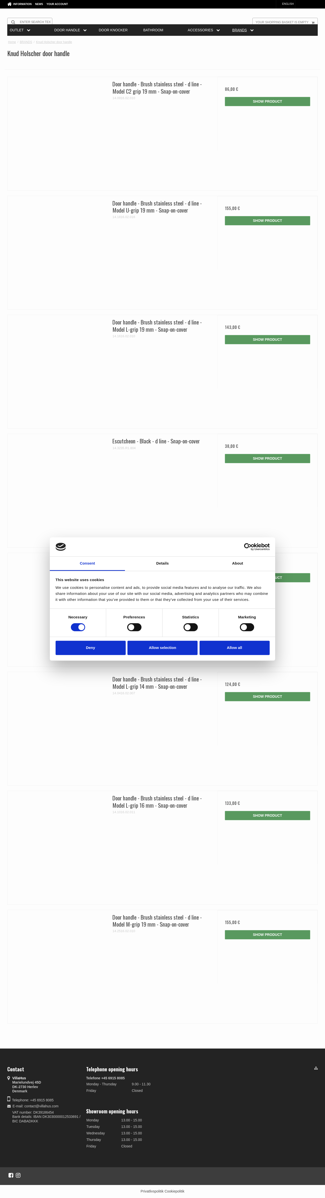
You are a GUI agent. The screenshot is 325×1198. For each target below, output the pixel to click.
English (285, 3)
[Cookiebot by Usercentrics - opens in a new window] (248, 547)
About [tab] (237, 563)
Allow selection (162, 647)
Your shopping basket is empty (286, 22)
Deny (90, 647)
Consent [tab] (87, 563)
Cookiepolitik (174, 1191)
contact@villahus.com (41, 1106)
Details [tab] (162, 563)
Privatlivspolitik (152, 1191)
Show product (267, 101)
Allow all (234, 647)
